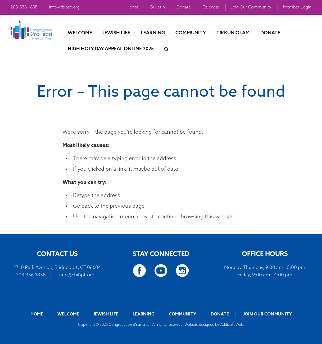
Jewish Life (116, 33)
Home (132, 7)
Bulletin (157, 7)
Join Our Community (251, 7)
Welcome (80, 33)
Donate (183, 7)
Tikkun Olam (233, 33)
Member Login (297, 7)
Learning (153, 33)
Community (190, 33)
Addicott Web (231, 325)
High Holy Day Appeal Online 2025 (111, 49)
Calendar (210, 7)
